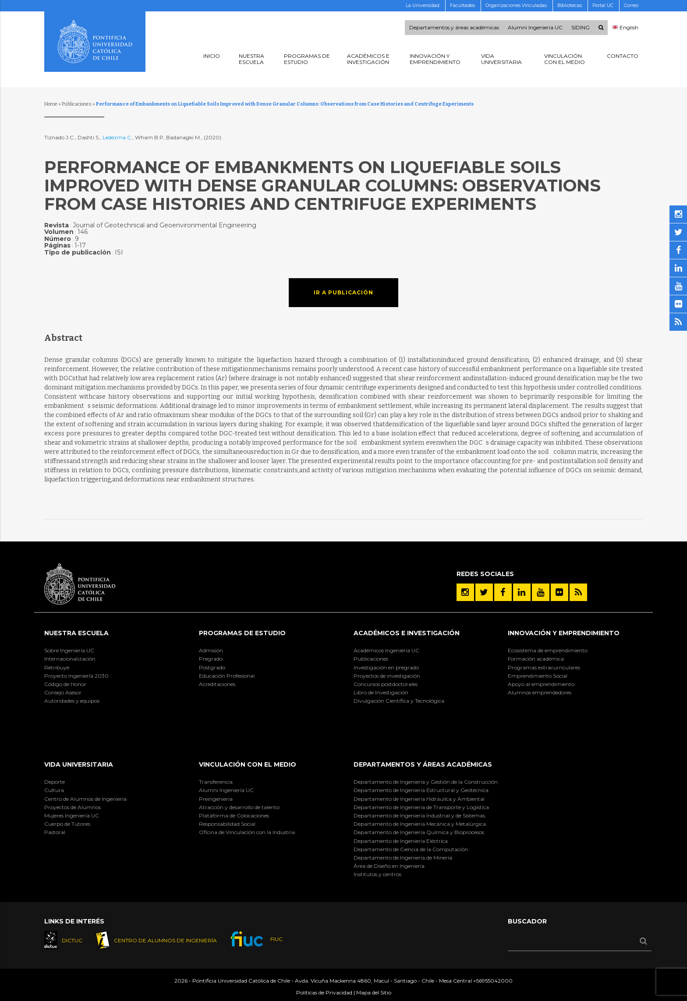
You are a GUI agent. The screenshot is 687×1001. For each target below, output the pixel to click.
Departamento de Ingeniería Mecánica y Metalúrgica (420, 824)
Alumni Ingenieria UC (535, 28)
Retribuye (56, 667)
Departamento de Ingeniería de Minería (403, 857)
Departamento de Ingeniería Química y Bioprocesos (419, 832)
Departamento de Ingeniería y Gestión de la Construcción (426, 781)
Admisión (211, 650)
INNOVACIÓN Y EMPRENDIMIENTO (564, 633)
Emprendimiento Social (537, 675)
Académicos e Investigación (407, 633)
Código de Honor (65, 684)
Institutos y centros (377, 874)
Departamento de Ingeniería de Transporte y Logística (421, 807)
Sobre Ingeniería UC (69, 650)
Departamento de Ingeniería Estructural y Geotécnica (421, 790)
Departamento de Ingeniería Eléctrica (401, 841)
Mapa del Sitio (373, 992)
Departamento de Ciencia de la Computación (411, 849)
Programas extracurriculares (544, 667)
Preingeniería (216, 799)
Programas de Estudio (242, 633)
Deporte (54, 781)
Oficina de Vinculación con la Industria (247, 832)
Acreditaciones (217, 684)
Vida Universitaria (78, 764)
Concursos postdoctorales (386, 684)
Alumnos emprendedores (539, 692)
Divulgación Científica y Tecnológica (399, 700)
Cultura (54, 790)
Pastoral (54, 832)
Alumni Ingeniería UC (226, 790)
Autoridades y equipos (71, 700)
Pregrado (211, 658)
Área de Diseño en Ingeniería (389, 866)
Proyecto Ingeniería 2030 (76, 675)
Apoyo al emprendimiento (541, 684)
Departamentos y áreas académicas (454, 28)
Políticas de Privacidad (324, 992)
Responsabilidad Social (227, 824)
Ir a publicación (343, 292)
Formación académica (536, 658)
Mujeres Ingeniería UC (71, 815)
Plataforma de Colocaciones (234, 815)
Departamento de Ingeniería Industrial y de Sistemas (419, 815)
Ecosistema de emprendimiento (548, 650)
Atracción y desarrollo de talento (239, 807)
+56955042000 (493, 980)
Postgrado (212, 667)
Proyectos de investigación (387, 675)
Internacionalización (70, 658)
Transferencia (216, 781)
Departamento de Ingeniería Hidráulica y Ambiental (419, 799)
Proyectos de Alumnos (72, 807)
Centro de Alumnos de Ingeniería (85, 799)
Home (50, 104)
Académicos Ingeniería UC (386, 650)
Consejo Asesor (62, 692)
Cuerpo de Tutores (67, 824)
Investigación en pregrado (386, 667)
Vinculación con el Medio (247, 764)
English (625, 28)
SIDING (580, 28)
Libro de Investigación (381, 692)
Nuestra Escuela (76, 633)
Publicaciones (77, 104)
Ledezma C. (117, 137)
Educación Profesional (227, 675)
